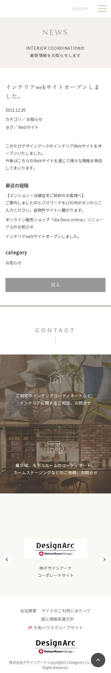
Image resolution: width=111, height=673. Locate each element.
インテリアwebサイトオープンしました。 (43, 236)
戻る (56, 284)
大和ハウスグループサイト (58, 627)
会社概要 (28, 610)
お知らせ (13, 263)
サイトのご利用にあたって (66, 610)
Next (103, 559)
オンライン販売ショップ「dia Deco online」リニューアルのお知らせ (54, 223)
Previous (7, 559)
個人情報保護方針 (57, 619)
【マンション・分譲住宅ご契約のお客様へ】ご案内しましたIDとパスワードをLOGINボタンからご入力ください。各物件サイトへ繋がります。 (53, 202)
